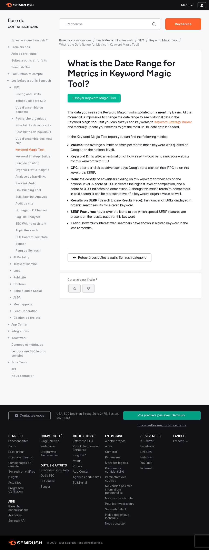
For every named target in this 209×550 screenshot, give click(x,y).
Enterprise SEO (83, 441)
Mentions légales (116, 462)
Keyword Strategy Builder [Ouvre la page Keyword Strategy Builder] (33, 156)
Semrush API (16, 520)
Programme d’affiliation (16, 489)
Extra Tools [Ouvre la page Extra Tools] (19, 362)
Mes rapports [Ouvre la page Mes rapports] (22, 304)
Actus (108, 446)
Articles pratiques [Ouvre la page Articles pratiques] (24, 53)
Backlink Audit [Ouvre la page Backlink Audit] (26, 183)
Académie (15, 515)
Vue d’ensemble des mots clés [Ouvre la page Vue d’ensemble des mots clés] (34, 141)
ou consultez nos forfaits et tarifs (162, 425)
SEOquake (48, 481)
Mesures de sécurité (119, 498)
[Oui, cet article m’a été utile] (74, 288)
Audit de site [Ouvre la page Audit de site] (24, 203)
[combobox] (105, 24)
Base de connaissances (75, 40)
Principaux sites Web (55, 470)
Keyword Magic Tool (163, 40)
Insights (13, 477)
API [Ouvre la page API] (13, 369)
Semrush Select (115, 509)
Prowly (77, 466)
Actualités (14, 482)
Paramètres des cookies (115, 478)
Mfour (77, 460)
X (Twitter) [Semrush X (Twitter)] (147, 441)
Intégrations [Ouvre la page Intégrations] (20, 331)
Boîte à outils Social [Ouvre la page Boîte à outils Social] (27, 291)
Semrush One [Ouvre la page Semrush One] (21, 67)
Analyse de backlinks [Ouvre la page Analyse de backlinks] (31, 176)
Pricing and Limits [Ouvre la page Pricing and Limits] (28, 94)
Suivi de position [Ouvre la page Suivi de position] (27, 163)
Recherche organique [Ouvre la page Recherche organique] (31, 118)
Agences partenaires (87, 477)
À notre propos (115, 441)
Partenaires (112, 457)
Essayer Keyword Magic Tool (94, 98)
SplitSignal (80, 482)
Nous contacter (115, 523)
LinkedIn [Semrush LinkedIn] (146, 451)
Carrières (111, 451)
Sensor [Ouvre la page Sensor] (21, 243)
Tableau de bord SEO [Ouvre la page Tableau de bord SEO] (31, 100)
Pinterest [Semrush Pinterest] (146, 468)
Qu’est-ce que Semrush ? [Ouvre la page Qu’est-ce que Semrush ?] (29, 40)
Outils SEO (47, 475)
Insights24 (79, 455)
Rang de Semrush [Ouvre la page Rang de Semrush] (28, 250)
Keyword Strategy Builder (173, 122)
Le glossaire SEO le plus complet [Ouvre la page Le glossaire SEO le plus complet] (28, 353)
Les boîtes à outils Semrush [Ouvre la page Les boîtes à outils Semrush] (31, 80)
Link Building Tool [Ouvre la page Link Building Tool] (28, 190)
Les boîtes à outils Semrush (115, 40)
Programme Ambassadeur (50, 453)
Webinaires (48, 446)
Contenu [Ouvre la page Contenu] (19, 284)
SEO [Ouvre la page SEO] (16, 87)
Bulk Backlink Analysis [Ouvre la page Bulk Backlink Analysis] (31, 196)
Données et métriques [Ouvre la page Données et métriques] (27, 344)
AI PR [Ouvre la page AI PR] (17, 297)
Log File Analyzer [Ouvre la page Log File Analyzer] (28, 217)
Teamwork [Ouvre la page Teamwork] (18, 338)
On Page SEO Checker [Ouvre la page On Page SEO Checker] (31, 210)
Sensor (45, 486)
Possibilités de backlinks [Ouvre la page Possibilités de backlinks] (33, 132)
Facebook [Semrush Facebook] (147, 446)
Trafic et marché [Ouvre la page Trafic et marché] (25, 264)
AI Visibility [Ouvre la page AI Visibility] (21, 257)
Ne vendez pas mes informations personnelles (118, 489)
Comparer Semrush (21, 457)
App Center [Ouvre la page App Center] (19, 324)
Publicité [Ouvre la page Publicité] (19, 277)
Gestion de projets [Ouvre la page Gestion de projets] (26, 318)
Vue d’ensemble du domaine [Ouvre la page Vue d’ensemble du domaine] (29, 109)
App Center (80, 471)
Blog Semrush (50, 441)
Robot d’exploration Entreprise (86, 447)
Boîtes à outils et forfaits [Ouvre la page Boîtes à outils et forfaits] (29, 60)
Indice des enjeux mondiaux (117, 516)
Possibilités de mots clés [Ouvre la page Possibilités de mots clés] (33, 125)
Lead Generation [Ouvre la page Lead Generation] (25, 311)
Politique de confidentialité (114, 469)
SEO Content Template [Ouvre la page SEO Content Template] (32, 237)
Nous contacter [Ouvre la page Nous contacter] (22, 375)
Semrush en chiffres (21, 471)
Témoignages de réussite (19, 464)
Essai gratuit (16, 451)
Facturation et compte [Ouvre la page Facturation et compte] (27, 74)
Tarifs (12, 446)
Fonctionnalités (18, 441)
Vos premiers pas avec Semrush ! (162, 415)
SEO (141, 40)
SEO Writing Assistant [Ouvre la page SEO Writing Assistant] (31, 223)
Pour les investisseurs (119, 503)
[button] (88, 288)
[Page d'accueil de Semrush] (20, 5)
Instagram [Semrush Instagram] (146, 457)
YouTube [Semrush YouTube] (146, 462)
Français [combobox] (181, 441)
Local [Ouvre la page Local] (17, 270)
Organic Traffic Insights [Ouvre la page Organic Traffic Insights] (32, 170)
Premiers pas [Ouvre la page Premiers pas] (20, 47)
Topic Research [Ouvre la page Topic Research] (27, 230)
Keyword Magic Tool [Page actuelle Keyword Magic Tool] (30, 149)
